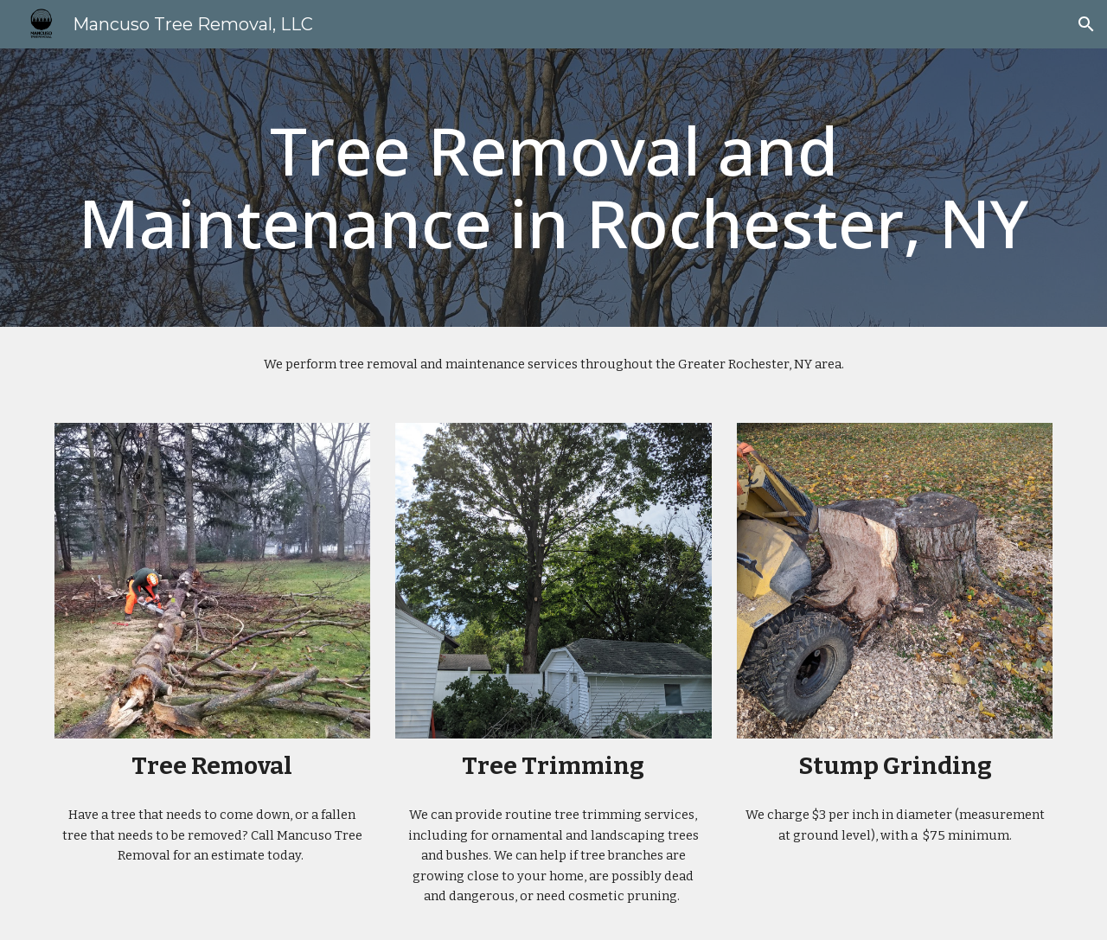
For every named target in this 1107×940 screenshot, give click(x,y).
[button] (1086, 24)
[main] (553, 187)
